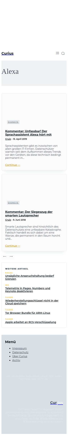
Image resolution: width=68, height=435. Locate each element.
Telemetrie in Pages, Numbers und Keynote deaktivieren (27, 290)
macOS (9, 272)
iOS (7, 285)
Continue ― (12, 165)
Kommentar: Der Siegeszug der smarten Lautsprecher (28, 213)
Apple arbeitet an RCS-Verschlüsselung (30, 322)
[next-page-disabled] (11, 257)
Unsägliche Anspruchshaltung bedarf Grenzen (29, 277)
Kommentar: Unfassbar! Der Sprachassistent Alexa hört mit (28, 133)
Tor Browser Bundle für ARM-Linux (27, 313)
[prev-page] (4, 257)
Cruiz (8, 139)
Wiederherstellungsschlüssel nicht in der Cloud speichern (31, 302)
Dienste (13, 122)
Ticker (9, 297)
